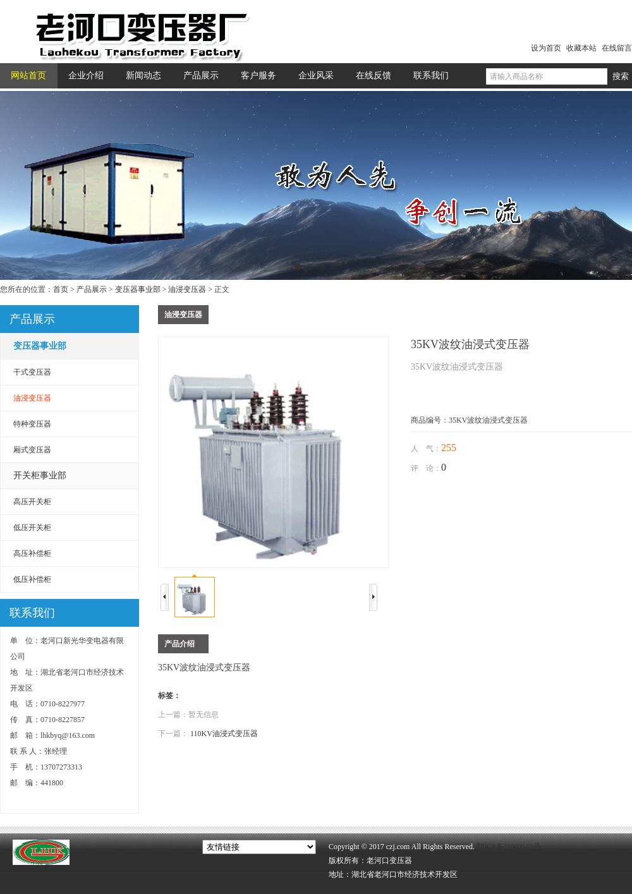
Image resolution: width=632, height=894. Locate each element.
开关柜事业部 (39, 475)
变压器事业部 (138, 289)
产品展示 (201, 75)
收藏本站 (581, 48)
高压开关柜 (32, 501)
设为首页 (546, 48)
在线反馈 (373, 75)
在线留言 (617, 48)
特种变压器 (32, 424)
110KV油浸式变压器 (224, 733)
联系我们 (431, 75)
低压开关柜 (32, 527)
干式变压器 (32, 372)
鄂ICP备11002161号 (509, 846)
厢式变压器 (32, 449)
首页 (60, 289)
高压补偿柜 (32, 553)
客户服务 (258, 75)
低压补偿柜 (32, 579)
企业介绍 (86, 75)
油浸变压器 (187, 289)
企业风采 (316, 75)
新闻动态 (143, 75)
